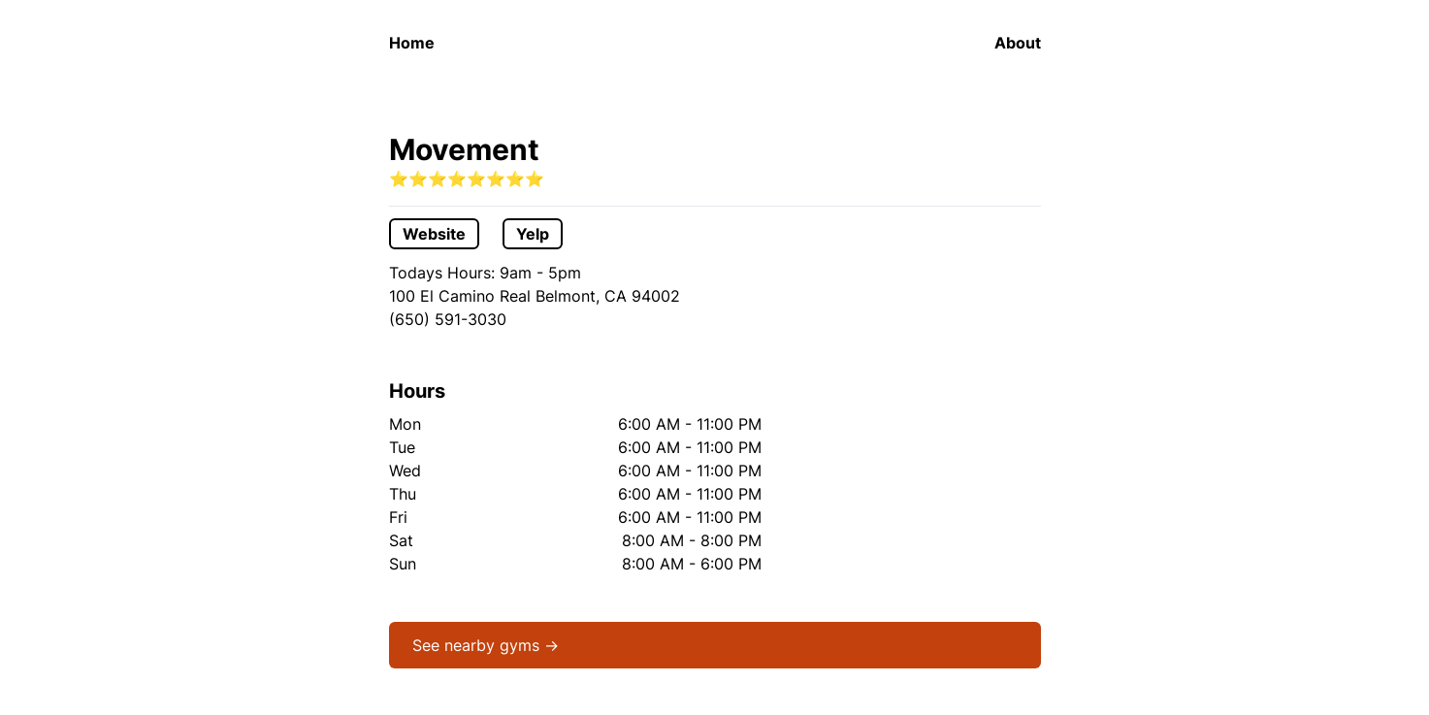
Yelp (532, 234)
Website (434, 234)
